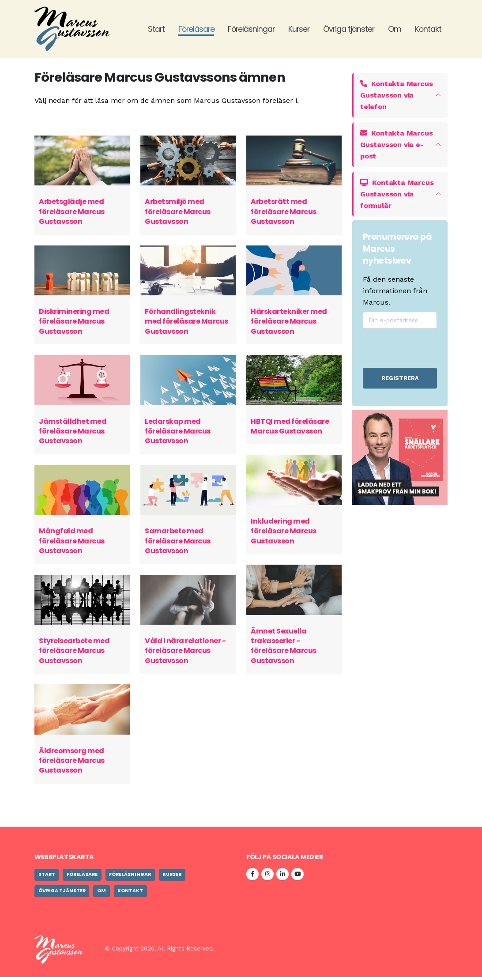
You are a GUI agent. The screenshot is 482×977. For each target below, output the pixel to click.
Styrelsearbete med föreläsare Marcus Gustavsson (74, 651)
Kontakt (428, 29)
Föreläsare (196, 29)
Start (156, 29)
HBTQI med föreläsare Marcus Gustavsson (290, 426)
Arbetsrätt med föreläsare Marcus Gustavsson (283, 211)
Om (394, 29)
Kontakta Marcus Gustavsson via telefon (396, 95)
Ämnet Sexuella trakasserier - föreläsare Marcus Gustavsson (283, 646)
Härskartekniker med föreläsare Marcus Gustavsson (289, 321)
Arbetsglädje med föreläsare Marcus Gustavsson (72, 211)
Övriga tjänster (348, 29)
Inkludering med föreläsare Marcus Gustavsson (283, 531)
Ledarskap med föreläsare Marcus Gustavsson (178, 431)
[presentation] (410, 348)
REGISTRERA (400, 378)
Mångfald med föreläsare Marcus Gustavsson (72, 541)
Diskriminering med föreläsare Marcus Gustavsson (74, 321)
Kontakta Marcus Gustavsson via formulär (396, 194)
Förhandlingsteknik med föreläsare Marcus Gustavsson (186, 321)
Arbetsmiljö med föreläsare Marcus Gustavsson (178, 211)
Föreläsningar (251, 29)
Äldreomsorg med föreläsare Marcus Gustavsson (72, 761)
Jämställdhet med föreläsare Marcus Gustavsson (72, 431)
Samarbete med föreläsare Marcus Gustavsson (178, 541)
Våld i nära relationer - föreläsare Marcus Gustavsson (185, 651)
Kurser (298, 29)
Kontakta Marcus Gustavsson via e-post (396, 144)
